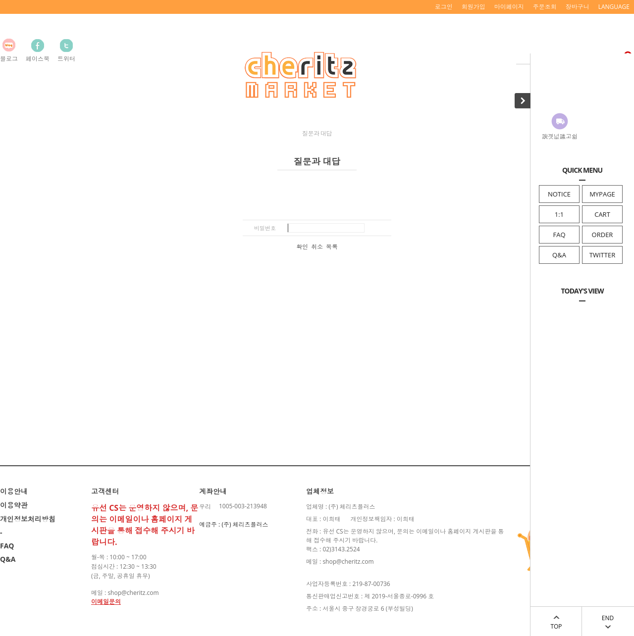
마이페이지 (509, 6)
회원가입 (473, 6)
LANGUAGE (614, 6)
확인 (302, 247)
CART (602, 214)
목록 (332, 247)
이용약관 (14, 505)
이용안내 (14, 491)
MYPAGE (602, 194)
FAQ (559, 234)
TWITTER (602, 254)
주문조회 (545, 6)
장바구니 (577, 6)
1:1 (559, 214)
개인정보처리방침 (27, 519)
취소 (317, 247)
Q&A (559, 254)
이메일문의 (106, 601)
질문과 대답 (317, 133)
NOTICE (559, 194)
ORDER (602, 234)
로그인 (444, 6)
